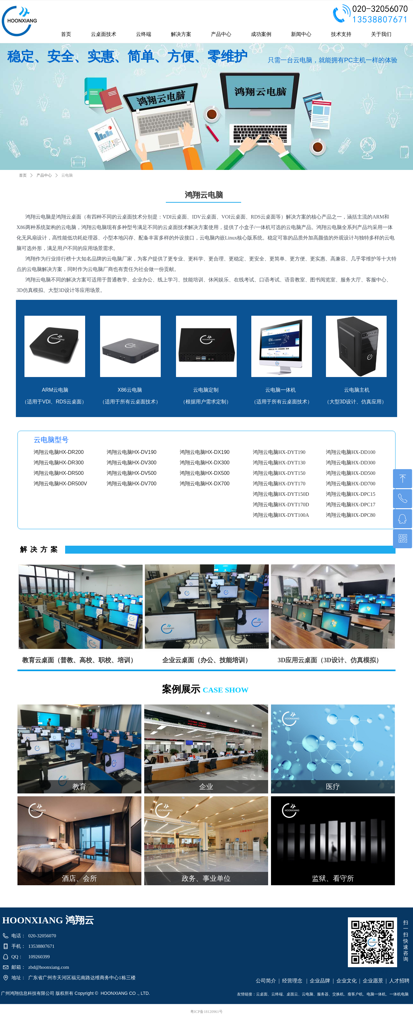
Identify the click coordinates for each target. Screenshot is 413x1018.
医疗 (333, 787)
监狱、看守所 (333, 878)
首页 (23, 175)
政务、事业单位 (206, 878)
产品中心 (44, 175)
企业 (206, 787)
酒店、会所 (79, 878)
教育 (79, 787)
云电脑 (67, 175)
